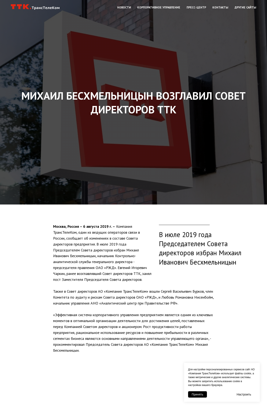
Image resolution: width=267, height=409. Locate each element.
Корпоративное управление (158, 7)
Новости (124, 7)
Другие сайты (245, 7)
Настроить (244, 394)
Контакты (220, 7)
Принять (197, 394)
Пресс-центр (196, 7)
